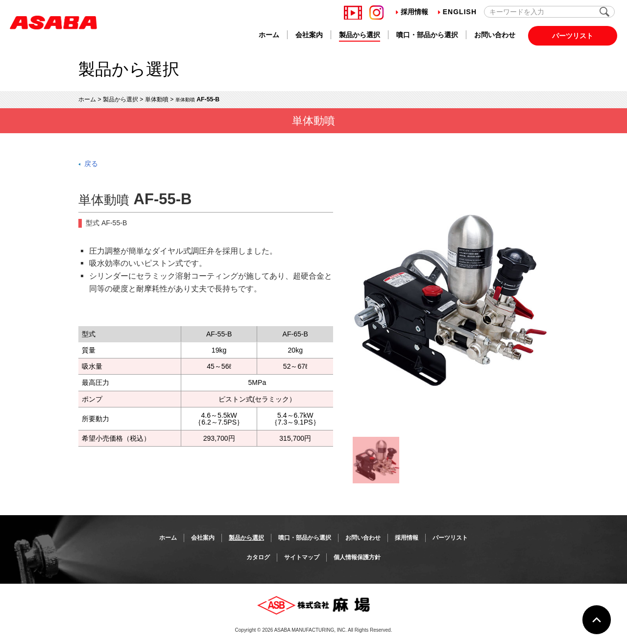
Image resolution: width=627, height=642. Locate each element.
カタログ (258, 557)
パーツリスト (572, 36)
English (457, 12)
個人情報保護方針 (357, 557)
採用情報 (412, 12)
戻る (91, 163)
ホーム (269, 35)
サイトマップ (301, 557)
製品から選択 (359, 35)
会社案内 (309, 35)
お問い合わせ (494, 35)
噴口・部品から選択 (427, 35)
